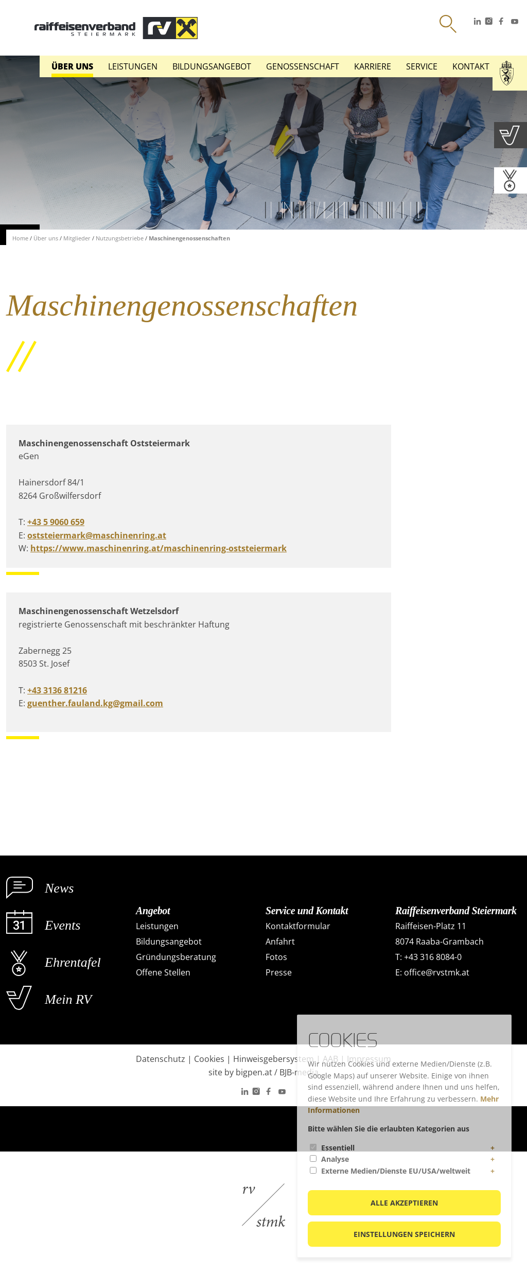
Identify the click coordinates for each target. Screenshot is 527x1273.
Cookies (209, 1059)
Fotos (276, 957)
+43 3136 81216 (57, 690)
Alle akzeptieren (404, 1203)
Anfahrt (280, 941)
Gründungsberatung (176, 957)
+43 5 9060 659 (55, 522)
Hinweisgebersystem (273, 1059)
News (59, 888)
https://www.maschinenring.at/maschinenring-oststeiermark (158, 548)
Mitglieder (77, 238)
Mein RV (68, 999)
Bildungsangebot (211, 66)
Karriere (372, 66)
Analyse (335, 1159)
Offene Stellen (163, 972)
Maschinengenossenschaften (189, 238)
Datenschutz (160, 1059)
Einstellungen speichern (404, 1234)
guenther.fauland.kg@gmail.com (95, 703)
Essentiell (338, 1148)
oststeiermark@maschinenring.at (96, 535)
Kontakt (470, 66)
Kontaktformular (298, 926)
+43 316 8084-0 (433, 957)
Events (62, 925)
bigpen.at (254, 1072)
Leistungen (132, 66)
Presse (279, 972)
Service (421, 66)
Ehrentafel (73, 962)
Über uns (72, 66)
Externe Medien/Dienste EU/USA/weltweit (395, 1171)
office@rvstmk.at (436, 972)
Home (20, 238)
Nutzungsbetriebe (120, 238)
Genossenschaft (302, 66)
